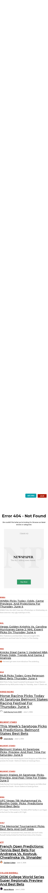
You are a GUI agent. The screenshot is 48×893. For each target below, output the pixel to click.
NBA (2, 649)
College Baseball (9, 873)
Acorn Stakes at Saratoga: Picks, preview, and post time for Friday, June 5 (23, 777)
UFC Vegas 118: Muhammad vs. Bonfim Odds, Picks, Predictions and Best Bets (21, 803)
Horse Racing (7, 692)
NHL (2, 623)
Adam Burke (8, 739)
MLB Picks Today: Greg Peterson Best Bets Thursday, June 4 (22, 677)
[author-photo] (1, 712)
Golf (2, 823)
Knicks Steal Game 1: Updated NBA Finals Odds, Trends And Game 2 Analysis (23, 655)
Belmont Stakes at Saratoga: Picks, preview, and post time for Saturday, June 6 (23, 752)
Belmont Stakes (8, 722)
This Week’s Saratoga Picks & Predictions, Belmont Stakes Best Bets (23, 730)
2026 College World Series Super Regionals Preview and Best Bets (22, 880)
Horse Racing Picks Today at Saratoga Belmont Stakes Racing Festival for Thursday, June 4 (24, 701)
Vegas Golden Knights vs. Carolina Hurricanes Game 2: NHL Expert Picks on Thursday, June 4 (23, 629)
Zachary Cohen (9, 863)
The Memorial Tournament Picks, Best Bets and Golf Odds (22, 828)
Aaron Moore (9, 889)
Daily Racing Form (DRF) (13, 712)
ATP (2, 842)
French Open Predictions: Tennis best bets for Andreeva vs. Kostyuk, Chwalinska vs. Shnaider (22, 852)
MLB (2, 672)
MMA (2, 797)
